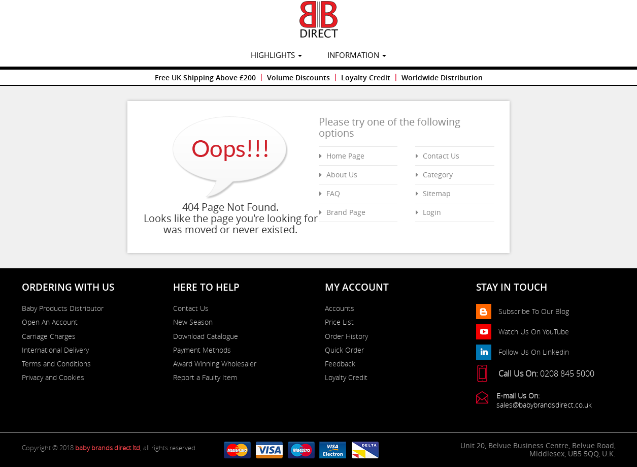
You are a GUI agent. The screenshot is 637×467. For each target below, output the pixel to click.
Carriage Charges (49, 336)
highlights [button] (276, 55)
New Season (193, 322)
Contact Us (441, 156)
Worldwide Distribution (442, 77)
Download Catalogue (205, 336)
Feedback (340, 364)
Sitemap (437, 193)
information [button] (356, 55)
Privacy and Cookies (53, 377)
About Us (341, 174)
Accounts (339, 308)
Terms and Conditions (56, 364)
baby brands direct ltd (107, 447)
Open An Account (50, 322)
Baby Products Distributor (63, 308)
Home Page (345, 156)
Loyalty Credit (365, 77)
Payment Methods (202, 350)
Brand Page (345, 212)
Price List (339, 322)
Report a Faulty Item (205, 377)
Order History (346, 336)
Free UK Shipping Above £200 (205, 77)
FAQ (333, 193)
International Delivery (55, 350)
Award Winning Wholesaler (214, 364)
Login (432, 212)
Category (438, 174)
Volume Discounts (298, 77)
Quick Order (344, 350)
